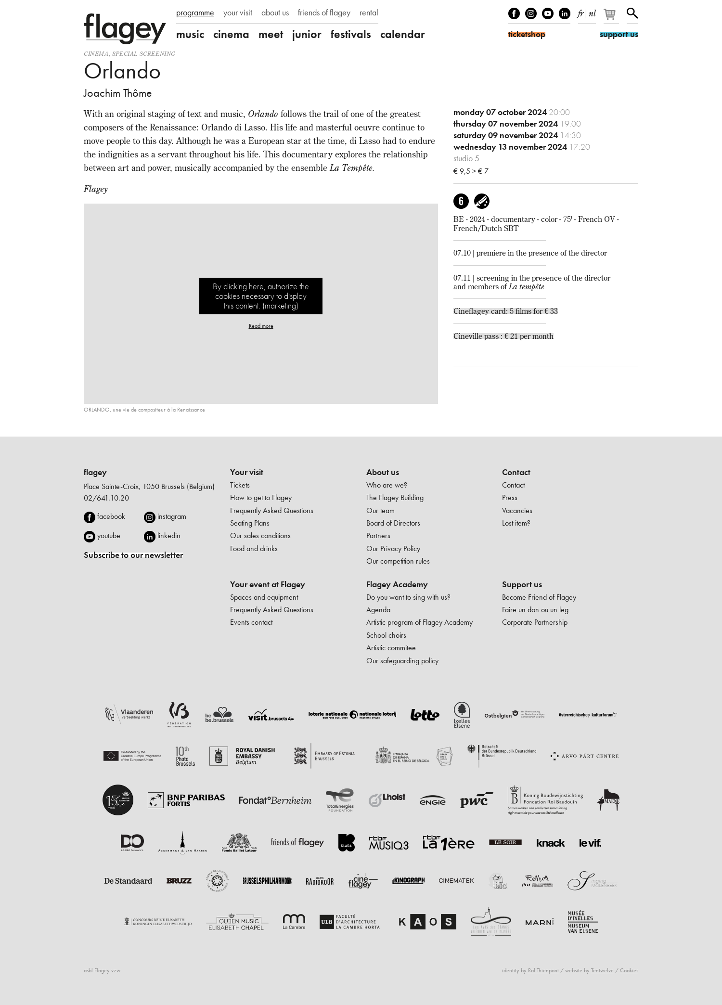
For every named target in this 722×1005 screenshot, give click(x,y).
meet (270, 34)
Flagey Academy (397, 584)
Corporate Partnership (534, 622)
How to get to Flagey (261, 497)
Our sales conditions (260, 535)
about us (275, 12)
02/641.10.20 (106, 498)
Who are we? (386, 485)
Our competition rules (398, 561)
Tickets (240, 485)
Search (632, 13)
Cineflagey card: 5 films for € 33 (505, 311)
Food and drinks (254, 548)
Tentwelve (602, 970)
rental (369, 12)
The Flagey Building (395, 497)
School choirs (386, 635)
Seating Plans (250, 523)
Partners (378, 535)
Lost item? (516, 523)
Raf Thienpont (543, 970)
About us (382, 472)
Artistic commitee (391, 648)
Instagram (531, 13)
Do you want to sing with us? (408, 597)
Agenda (378, 610)
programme (195, 12)
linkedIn (564, 13)
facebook (111, 516)
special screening (144, 53)
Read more (261, 326)
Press (509, 497)
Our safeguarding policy (402, 661)
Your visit (246, 472)
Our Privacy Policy (393, 548)
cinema (231, 34)
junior (307, 34)
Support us (522, 584)
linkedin (168, 535)
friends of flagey (324, 12)
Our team (380, 510)
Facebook (514, 13)
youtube (108, 535)
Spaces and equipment (264, 597)
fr (580, 11)
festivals (351, 34)
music (190, 34)
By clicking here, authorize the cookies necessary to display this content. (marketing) (261, 296)
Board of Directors (393, 523)
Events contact (251, 622)
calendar (402, 34)
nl (592, 11)
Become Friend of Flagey (539, 597)
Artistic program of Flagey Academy (419, 622)
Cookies (629, 970)
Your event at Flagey (267, 584)
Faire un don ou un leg (535, 610)
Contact (516, 472)
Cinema (96, 53)
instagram (171, 516)
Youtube (548, 13)
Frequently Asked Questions (271, 510)
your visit (237, 12)
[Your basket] (612, 18)
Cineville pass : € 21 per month (503, 336)
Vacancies (517, 510)
